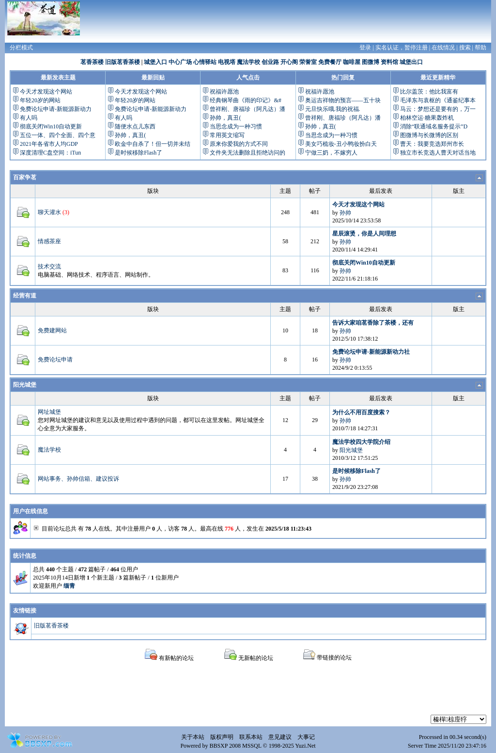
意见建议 (280, 737)
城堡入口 (155, 62)
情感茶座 (49, 241)
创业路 (270, 62)
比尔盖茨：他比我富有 (429, 91)
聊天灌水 (49, 212)
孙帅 (345, 212)
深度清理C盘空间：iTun (50, 152)
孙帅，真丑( (130, 135)
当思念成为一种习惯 (236, 126)
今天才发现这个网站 (46, 91)
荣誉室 (308, 62)
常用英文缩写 (227, 135)
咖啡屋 (351, 62)
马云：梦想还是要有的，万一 (438, 109)
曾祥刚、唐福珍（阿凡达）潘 (247, 109)
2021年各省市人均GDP (49, 144)
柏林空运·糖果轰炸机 (427, 117)
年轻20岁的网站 (40, 100)
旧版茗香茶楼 (122, 62)
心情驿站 (205, 62)
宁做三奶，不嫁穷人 (331, 152)
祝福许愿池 (224, 91)
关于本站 (192, 737)
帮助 (480, 47)
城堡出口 (411, 62)
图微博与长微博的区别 (429, 135)
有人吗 (28, 117)
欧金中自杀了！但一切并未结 (152, 144)
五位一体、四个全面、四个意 (57, 135)
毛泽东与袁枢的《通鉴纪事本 (438, 100)
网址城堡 (49, 411)
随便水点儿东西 (135, 126)
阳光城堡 (24, 384)
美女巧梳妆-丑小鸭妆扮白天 (341, 144)
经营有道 (24, 295)
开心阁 (289, 62)
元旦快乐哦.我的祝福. (332, 109)
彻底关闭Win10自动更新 (51, 126)
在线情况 (443, 47)
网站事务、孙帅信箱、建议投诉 (78, 478)
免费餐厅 (329, 62)
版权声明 (221, 737)
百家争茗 (24, 177)
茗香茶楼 (92, 62)
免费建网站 (52, 330)
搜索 (465, 47)
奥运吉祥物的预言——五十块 (343, 100)
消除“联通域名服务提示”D (433, 126)
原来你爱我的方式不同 (239, 144)
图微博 (370, 62)
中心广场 (180, 62)
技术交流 (49, 266)
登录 (365, 47)
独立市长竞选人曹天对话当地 (438, 152)
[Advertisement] (248, 693)
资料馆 (389, 62)
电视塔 (226, 62)
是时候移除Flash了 (138, 152)
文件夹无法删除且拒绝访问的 (247, 152)
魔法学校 (248, 62)
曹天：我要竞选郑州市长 (432, 144)
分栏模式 (21, 47)
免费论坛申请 (55, 359)
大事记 (306, 737)
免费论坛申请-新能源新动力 (56, 109)
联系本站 (251, 737)
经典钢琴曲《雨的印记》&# (245, 100)
